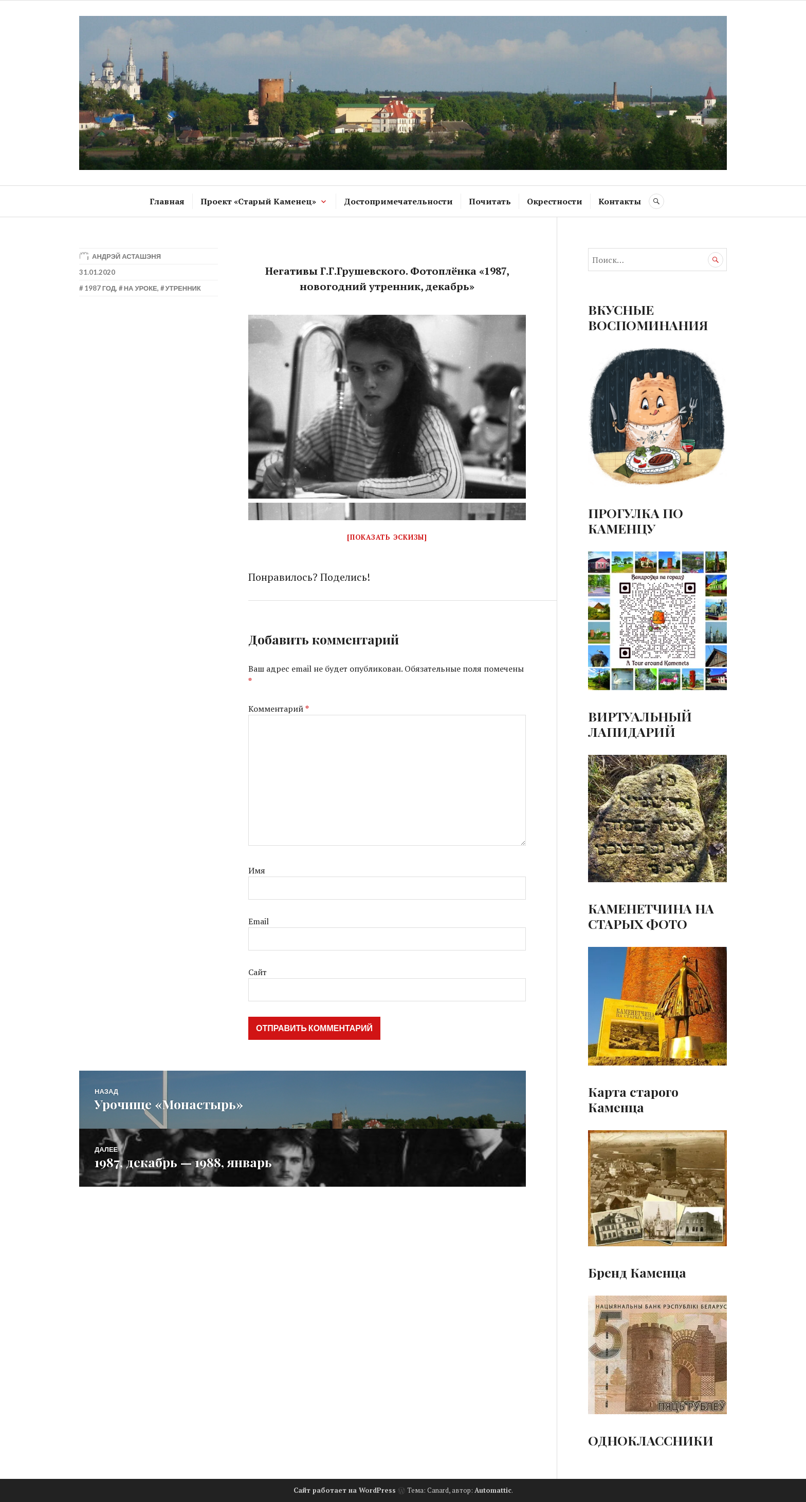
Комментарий (278, 708)
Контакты (619, 201)
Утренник (182, 288)
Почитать (490, 201)
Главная (167, 201)
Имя (256, 870)
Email (258, 921)
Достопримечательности (398, 201)
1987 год (100, 288)
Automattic (492, 1490)
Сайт (257, 972)
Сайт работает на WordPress (345, 1490)
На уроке (140, 288)
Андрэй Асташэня (126, 256)
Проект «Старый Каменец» (258, 201)
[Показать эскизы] (387, 537)
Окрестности (554, 201)
